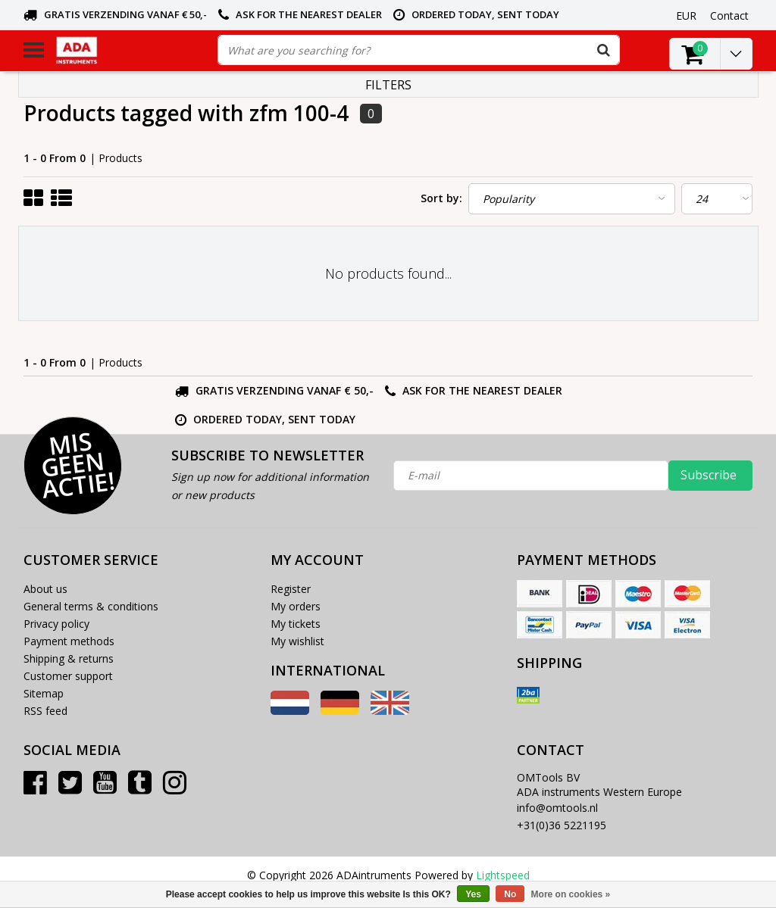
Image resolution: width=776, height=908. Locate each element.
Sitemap (43, 693)
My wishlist (297, 641)
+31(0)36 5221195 (561, 825)
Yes (473, 894)
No (510, 894)
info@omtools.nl (557, 807)
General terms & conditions (90, 606)
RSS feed (45, 711)
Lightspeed (503, 875)
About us (45, 589)
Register (291, 589)
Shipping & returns (68, 658)
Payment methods (68, 641)
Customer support (68, 676)
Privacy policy (56, 623)
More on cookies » (571, 894)
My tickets (296, 623)
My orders (296, 606)
